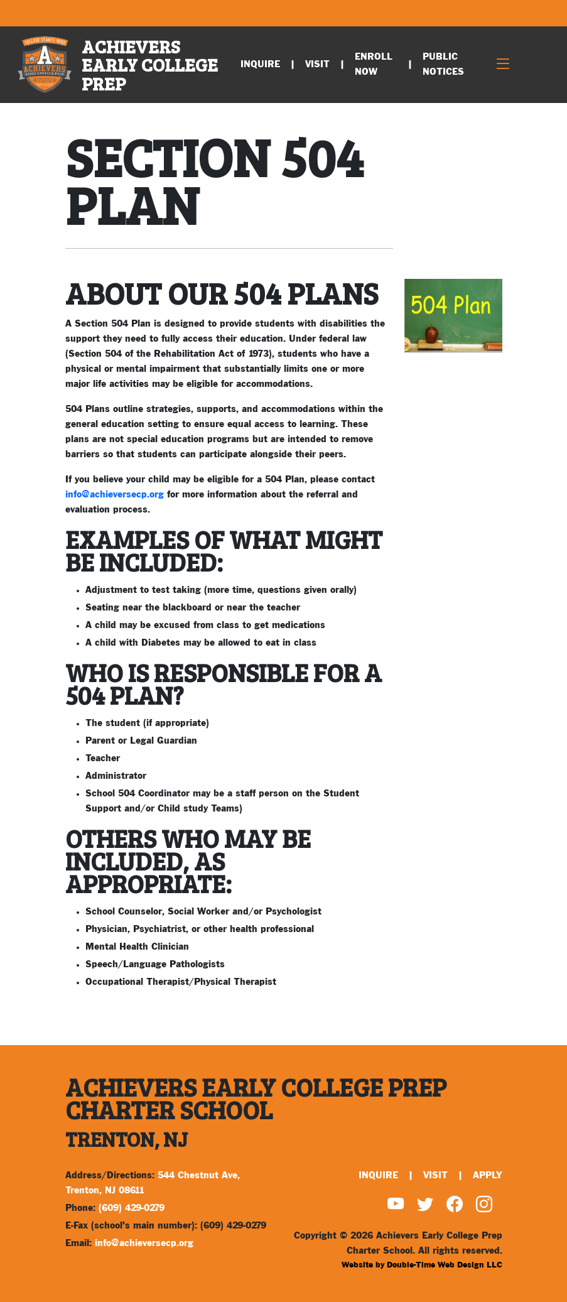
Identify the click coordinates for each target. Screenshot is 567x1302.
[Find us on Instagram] (484, 1205)
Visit (317, 64)
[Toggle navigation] (502, 65)
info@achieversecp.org (114, 495)
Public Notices (443, 64)
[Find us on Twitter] (425, 1205)
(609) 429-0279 (132, 1208)
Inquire (260, 64)
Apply (487, 1175)
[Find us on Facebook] (454, 1205)
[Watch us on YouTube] (395, 1205)
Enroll (373, 64)
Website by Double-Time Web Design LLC (422, 1265)
